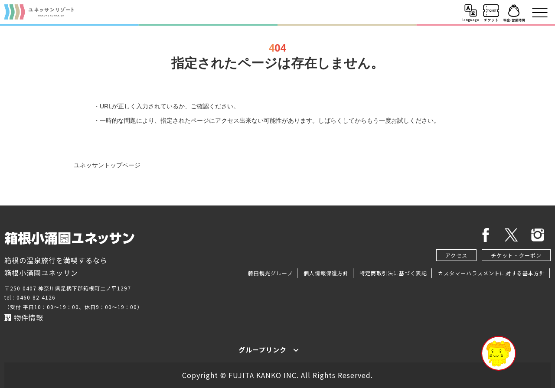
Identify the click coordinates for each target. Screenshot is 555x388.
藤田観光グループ (270, 273)
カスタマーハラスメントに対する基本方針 (491, 273)
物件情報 (23, 317)
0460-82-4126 (36, 297)
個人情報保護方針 (326, 273)
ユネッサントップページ (107, 165)
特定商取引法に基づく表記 (393, 273)
